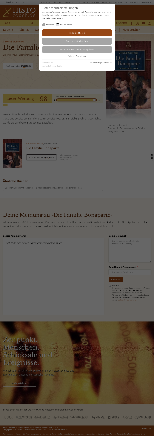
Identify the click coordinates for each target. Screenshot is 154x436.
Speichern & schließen (77, 40)
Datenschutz (106, 62)
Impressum (95, 62)
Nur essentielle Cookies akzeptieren (77, 49)
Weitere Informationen (77, 56)
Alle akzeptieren (77, 32)
